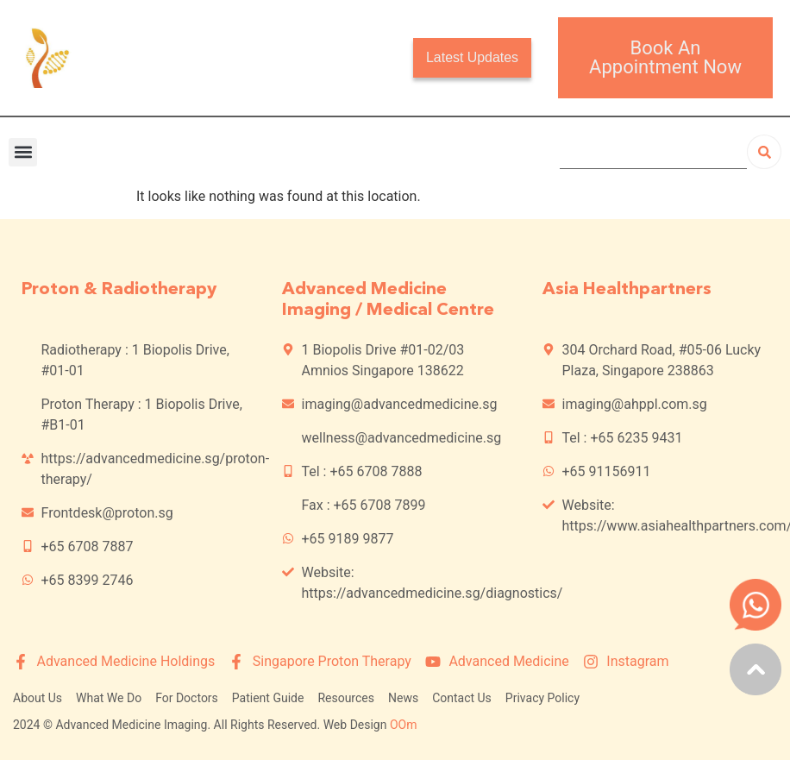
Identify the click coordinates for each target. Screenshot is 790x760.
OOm (403, 725)
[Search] (764, 152)
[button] (23, 152)
